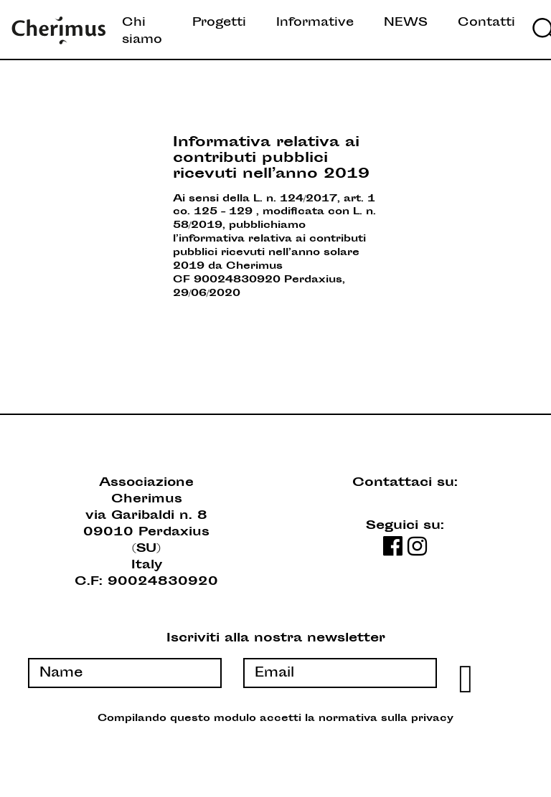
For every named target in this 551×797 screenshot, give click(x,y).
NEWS (406, 23)
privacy (432, 719)
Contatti (486, 23)
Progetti (219, 23)
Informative (315, 23)
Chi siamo (142, 31)
